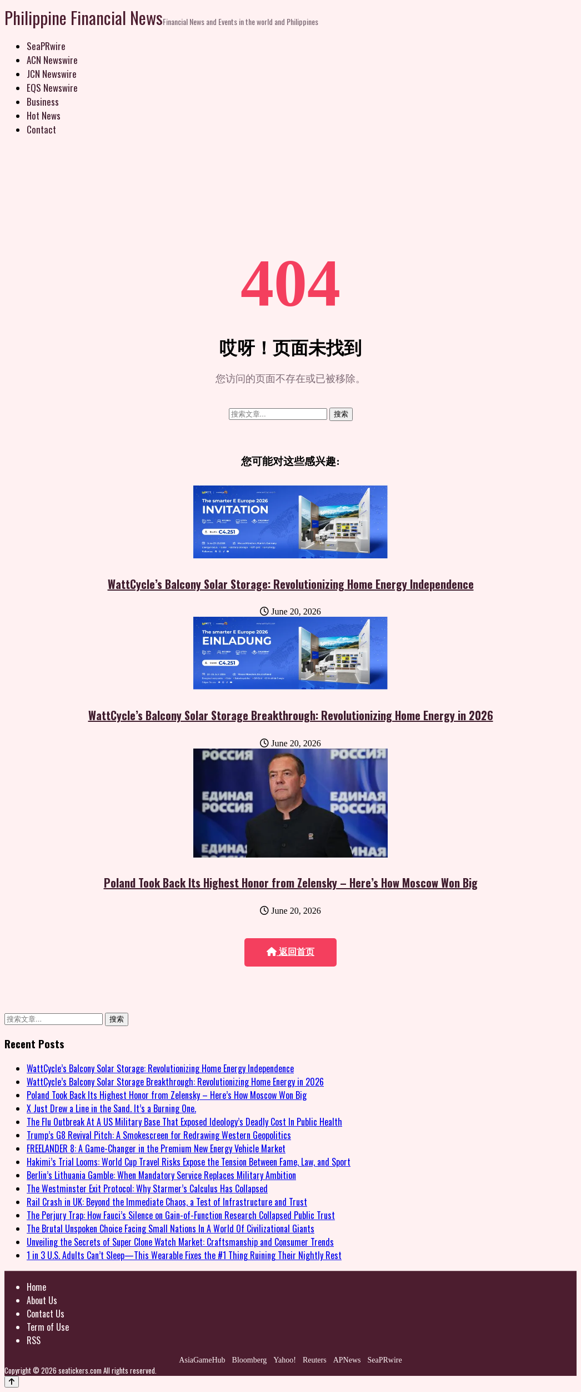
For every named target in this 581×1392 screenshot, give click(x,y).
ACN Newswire (52, 60)
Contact (41, 129)
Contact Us (45, 1313)
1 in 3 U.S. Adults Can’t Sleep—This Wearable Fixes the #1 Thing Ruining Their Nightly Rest (184, 1255)
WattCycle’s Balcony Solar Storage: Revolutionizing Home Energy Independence (291, 584)
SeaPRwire (46, 46)
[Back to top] (11, 1382)
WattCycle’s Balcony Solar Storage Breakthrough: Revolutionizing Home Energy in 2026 (290, 715)
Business (43, 101)
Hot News (44, 115)
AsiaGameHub (202, 1360)
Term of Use (48, 1327)
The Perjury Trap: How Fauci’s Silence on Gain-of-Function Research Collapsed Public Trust (181, 1215)
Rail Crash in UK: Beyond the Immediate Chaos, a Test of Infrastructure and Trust (167, 1201)
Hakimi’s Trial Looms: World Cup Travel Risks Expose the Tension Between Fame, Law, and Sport (188, 1161)
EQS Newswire (52, 88)
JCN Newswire (52, 74)
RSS (34, 1340)
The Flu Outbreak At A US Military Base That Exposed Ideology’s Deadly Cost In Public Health (184, 1121)
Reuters (315, 1360)
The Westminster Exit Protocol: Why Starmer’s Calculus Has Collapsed (147, 1188)
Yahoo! (284, 1360)
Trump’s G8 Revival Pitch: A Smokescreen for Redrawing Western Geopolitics (159, 1135)
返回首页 (290, 952)
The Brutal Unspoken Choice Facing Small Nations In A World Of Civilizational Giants (170, 1228)
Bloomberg (249, 1360)
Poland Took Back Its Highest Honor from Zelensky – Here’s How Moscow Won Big (291, 882)
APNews (347, 1360)
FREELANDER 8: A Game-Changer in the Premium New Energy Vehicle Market (156, 1148)
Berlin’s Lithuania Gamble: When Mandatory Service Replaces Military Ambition (161, 1175)
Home (36, 1287)
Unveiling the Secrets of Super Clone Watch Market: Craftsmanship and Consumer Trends (180, 1242)
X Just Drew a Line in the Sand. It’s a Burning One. (111, 1108)
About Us (42, 1300)
